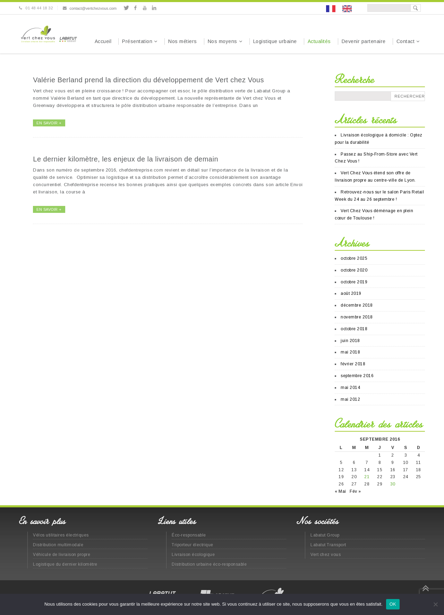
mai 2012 (350, 399)
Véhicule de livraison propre (61, 554)
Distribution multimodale (58, 544)
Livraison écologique (193, 554)
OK (393, 604)
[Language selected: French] (342, 8)
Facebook (135, 8)
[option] (349, 8)
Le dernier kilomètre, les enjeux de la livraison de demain (125, 159)
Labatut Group (325, 535)
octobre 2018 (354, 328)
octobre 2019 (354, 282)
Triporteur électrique (192, 544)
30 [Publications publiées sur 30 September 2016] (392, 484)
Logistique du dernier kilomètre (65, 564)
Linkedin (154, 8)
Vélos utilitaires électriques (61, 535)
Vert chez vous (325, 554)
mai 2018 (350, 352)
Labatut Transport (328, 544)
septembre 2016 (357, 375)
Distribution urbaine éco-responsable (209, 564)
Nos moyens (222, 41)
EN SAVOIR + (49, 123)
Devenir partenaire (364, 41)
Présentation (137, 41)
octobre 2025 (354, 258)
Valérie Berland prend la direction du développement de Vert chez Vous (148, 80)
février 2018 (353, 363)
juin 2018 (350, 340)
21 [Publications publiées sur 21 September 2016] (366, 476)
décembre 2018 (357, 305)
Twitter (126, 8)
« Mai (340, 491)
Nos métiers (182, 41)
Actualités (319, 41)
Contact (405, 41)
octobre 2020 (354, 270)
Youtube (145, 8)
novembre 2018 (357, 317)
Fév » (355, 491)
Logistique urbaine (275, 41)
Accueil (103, 41)
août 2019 (351, 293)
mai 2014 (350, 387)
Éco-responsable (189, 535)
